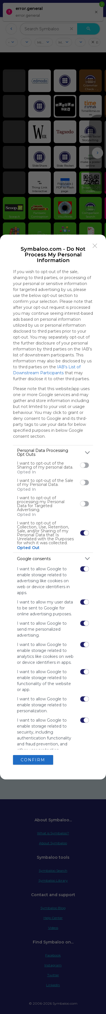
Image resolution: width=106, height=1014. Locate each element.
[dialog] (53, 507)
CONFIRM (33, 759)
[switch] (84, 465)
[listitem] (53, 452)
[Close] (95, 245)
